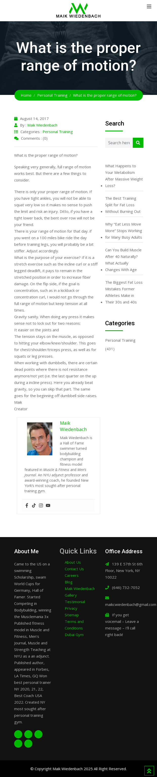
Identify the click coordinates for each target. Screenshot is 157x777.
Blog (69, 581)
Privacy (71, 608)
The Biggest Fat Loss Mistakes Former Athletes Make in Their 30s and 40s (124, 292)
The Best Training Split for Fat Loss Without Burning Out (123, 205)
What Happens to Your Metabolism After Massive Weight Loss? (124, 175)
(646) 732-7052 (126, 587)
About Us (73, 562)
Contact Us (74, 568)
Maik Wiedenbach (42, 125)
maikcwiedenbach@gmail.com (130, 604)
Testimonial (75, 601)
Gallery (71, 595)
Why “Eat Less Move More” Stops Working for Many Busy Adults (123, 230)
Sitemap (72, 614)
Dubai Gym (74, 634)
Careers (72, 575)
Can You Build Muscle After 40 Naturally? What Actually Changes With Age (123, 259)
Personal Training (57, 131)
